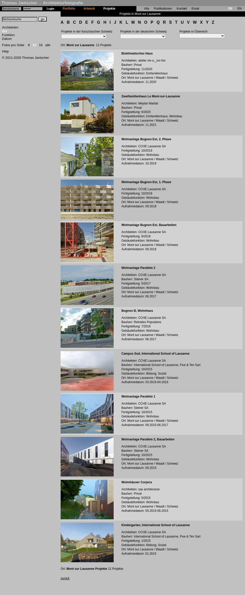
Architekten (10, 27)
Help (5, 51)
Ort (4, 31)
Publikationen (163, 8)
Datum (7, 39)
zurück (65, 578)
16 (40, 45)
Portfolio (69, 8)
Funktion (8, 35)
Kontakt (182, 8)
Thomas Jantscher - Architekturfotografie (42, 3)
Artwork (89, 8)
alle (47, 45)
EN (239, 8)
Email (195, 8)
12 (34, 45)
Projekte (109, 8)
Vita (146, 8)
